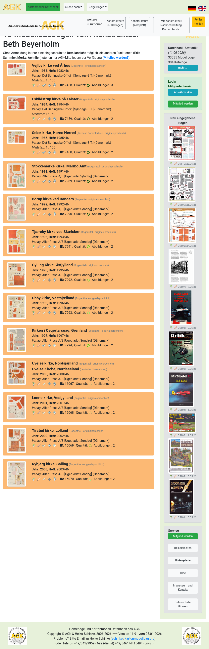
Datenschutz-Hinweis (183, 604)
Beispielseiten (183, 547)
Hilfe (183, 573)
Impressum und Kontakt (182, 587)
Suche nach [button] (72, 7)
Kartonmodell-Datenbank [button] (43, 7)
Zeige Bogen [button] (96, 7)
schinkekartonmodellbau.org (133, 638)
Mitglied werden (183, 103)
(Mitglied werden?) (116, 58)
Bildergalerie (182, 560)
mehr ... (183, 67)
